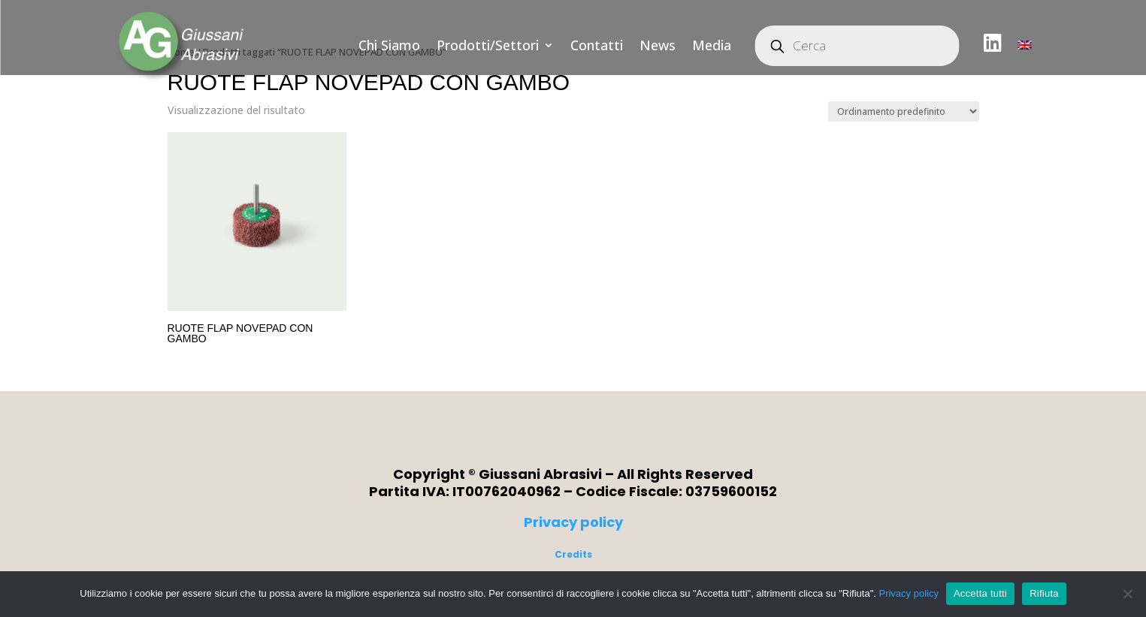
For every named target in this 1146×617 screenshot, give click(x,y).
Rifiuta (1044, 593)
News (658, 45)
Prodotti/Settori (488, 45)
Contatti (596, 45)
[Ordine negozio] (903, 111)
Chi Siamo (389, 45)
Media (711, 45)
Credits (573, 554)
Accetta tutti (980, 593)
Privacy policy (573, 522)
